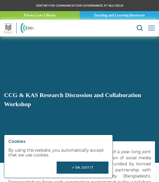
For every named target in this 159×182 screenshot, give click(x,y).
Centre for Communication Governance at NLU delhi (79, 5)
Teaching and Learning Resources (119, 15)
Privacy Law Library (40, 15)
